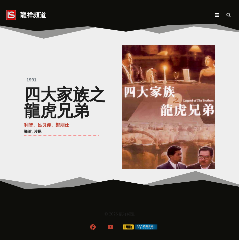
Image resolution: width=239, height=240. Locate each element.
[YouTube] (110, 226)
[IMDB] (128, 226)
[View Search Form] (228, 15)
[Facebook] (93, 226)
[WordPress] (146, 226)
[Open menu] (216, 15)
